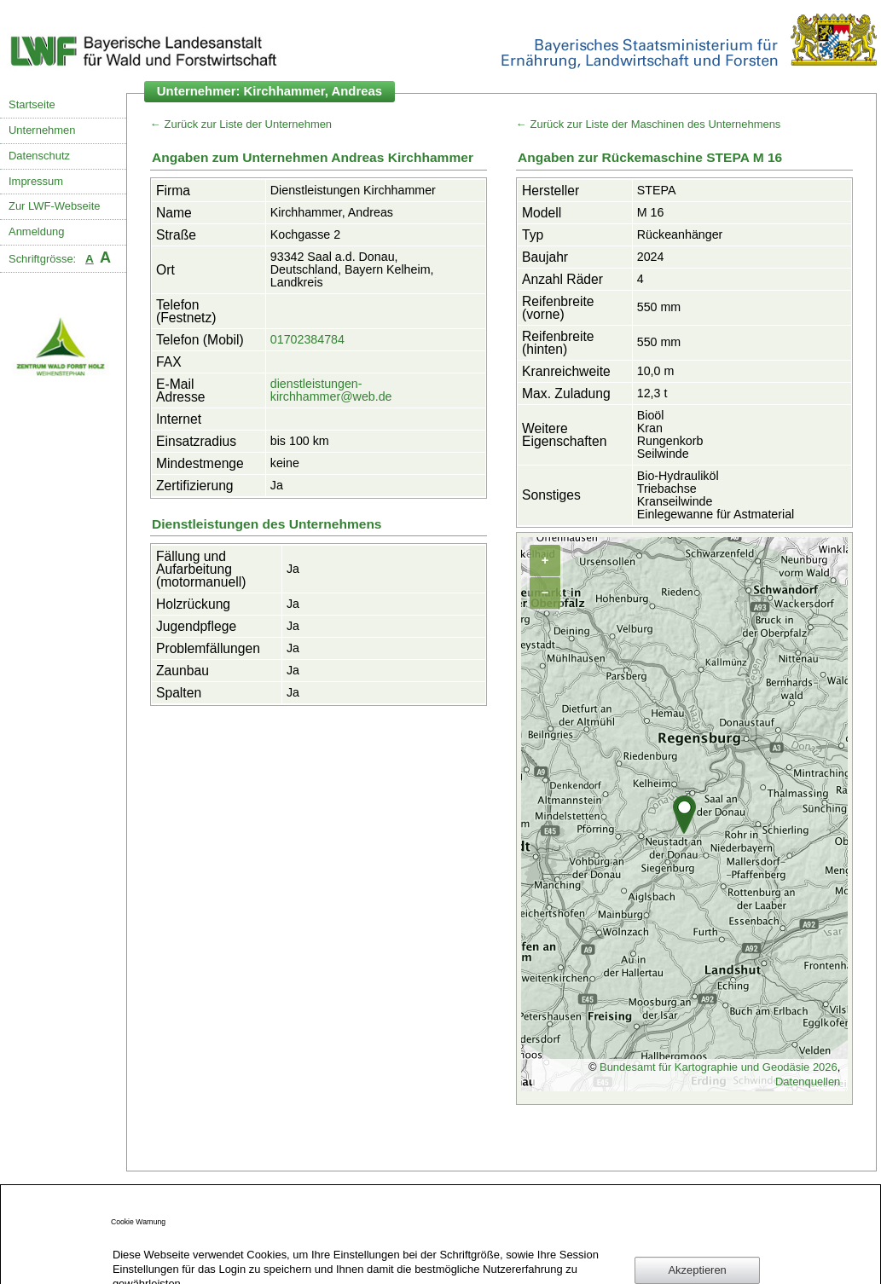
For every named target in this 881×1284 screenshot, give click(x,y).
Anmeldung (37, 231)
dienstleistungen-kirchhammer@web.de (331, 390)
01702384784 (307, 339)
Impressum (36, 181)
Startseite (32, 104)
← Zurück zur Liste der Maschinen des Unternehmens (648, 124)
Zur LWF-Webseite (54, 206)
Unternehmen (42, 130)
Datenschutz (39, 155)
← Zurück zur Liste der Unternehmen (241, 124)
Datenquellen (807, 1081)
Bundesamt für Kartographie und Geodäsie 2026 (719, 1067)
